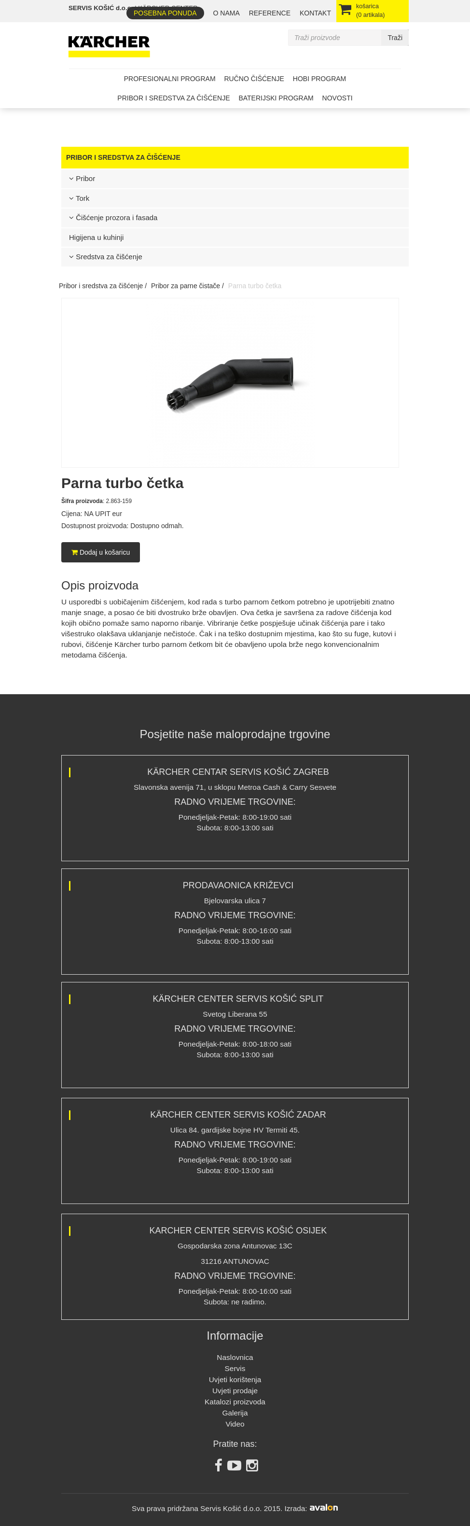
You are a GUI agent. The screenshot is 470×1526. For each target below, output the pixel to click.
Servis (235, 1368)
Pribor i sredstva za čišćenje (173, 98)
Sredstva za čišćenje (105, 256)
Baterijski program (275, 98)
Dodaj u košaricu (100, 552)
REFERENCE (269, 13)
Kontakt (315, 13)
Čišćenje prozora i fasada (113, 217)
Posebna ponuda (165, 13)
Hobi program (319, 79)
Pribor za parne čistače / (187, 286)
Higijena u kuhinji (96, 237)
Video (234, 1424)
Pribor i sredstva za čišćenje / (103, 286)
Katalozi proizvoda (235, 1402)
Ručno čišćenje (254, 79)
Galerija (235, 1413)
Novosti (337, 98)
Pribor (82, 178)
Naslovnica (235, 1357)
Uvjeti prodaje (235, 1390)
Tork (79, 198)
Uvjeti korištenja (235, 1379)
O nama (226, 13)
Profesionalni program (170, 79)
